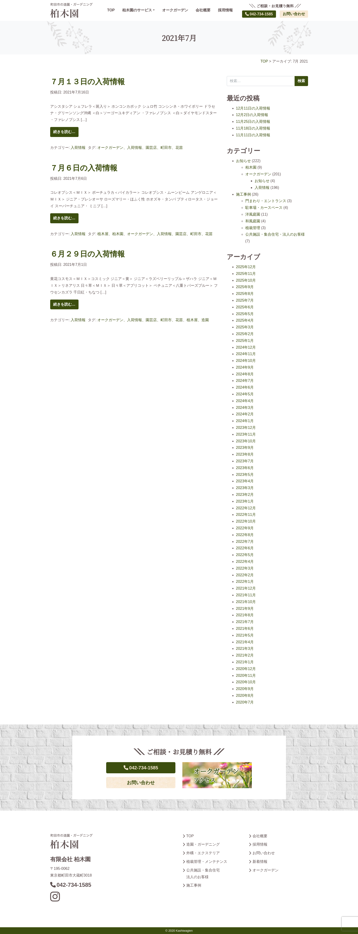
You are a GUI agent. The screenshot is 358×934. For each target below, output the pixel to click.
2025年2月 (245, 334)
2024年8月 (245, 374)
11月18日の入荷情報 (253, 128)
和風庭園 (252, 221)
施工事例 (243, 194)
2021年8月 (245, 615)
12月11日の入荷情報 (253, 108)
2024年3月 (245, 408)
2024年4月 (245, 401)
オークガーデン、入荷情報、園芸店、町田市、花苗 (140, 148)
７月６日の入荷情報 (83, 168)
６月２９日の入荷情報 (87, 254)
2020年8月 (245, 695)
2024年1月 (245, 421)
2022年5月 (245, 555)
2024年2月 (245, 414)
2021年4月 (245, 642)
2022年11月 (246, 515)
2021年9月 (245, 608)
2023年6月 (245, 468)
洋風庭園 (252, 214)
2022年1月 (245, 582)
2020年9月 (245, 689)
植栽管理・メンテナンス (206, 862)
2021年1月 (245, 662)
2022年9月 (245, 528)
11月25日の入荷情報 (253, 121)
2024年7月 (245, 381)
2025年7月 (245, 300)
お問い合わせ (294, 14)
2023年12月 (246, 428)
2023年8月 (245, 454)
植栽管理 (252, 228)
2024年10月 (246, 361)
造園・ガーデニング (203, 844)
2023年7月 (245, 461)
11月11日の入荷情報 (253, 135)
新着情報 (260, 862)
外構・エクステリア (203, 853)
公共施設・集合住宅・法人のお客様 (275, 234)
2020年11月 (246, 675)
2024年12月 (246, 347)
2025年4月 (245, 320)
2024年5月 (245, 394)
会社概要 (203, 10)
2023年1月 (245, 501)
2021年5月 (245, 635)
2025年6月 (245, 307)
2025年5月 (245, 314)
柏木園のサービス (137, 10)
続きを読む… (64, 132)
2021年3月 (245, 648)
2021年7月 (245, 622)
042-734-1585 (259, 14)
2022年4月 (245, 562)
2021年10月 (246, 602)
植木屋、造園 (198, 320)
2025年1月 (245, 341)
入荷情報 (78, 148)
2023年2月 (245, 495)
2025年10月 (246, 280)
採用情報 (225, 10)
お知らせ (243, 161)
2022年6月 (245, 548)
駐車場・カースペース (263, 208)
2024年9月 (245, 367)
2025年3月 (245, 327)
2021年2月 (245, 655)
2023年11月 (246, 434)
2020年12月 (246, 669)
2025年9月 (245, 287)
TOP (111, 10)
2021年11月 (246, 595)
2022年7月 (245, 542)
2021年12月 (246, 588)
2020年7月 (245, 702)
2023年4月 (245, 481)
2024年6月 (245, 387)
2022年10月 (246, 521)
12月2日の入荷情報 (252, 115)
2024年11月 (246, 354)
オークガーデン (175, 10)
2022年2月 (245, 575)
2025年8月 (245, 294)
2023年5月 (245, 475)
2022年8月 (245, 535)
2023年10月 (246, 441)
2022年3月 (245, 568)
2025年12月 (246, 267)
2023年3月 (245, 488)
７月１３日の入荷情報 (87, 81)
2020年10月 (246, 682)
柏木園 (117, 234)
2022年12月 (246, 508)
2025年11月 (246, 274)
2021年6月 (245, 628)
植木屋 (102, 234)
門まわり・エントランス (265, 201)
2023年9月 (245, 448)
